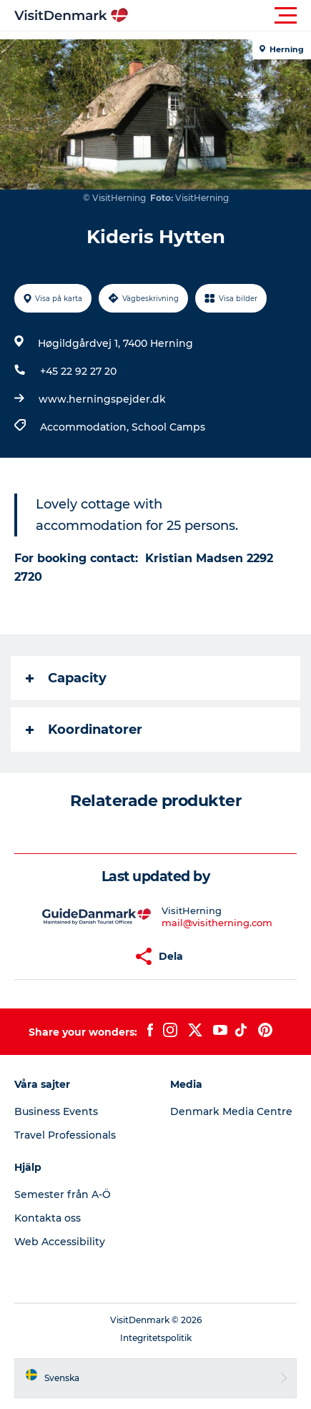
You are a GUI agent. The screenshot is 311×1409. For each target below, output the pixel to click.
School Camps (168, 427)
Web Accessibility (59, 1241)
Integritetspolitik (156, 1337)
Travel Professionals (65, 1135)
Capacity (66, 678)
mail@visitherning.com (217, 922)
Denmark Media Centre (231, 1111)
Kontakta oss (47, 1218)
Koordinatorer (84, 729)
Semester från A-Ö (62, 1194)
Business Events (56, 1111)
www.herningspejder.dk (102, 399)
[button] (220, 15)
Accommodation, (86, 427)
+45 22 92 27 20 (78, 371)
